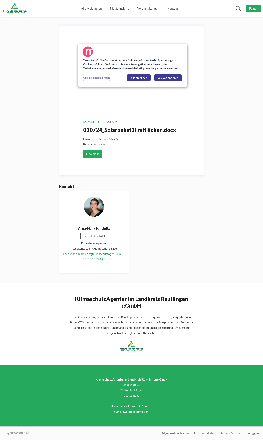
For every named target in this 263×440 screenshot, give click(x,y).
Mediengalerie (119, 8)
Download (93, 154)
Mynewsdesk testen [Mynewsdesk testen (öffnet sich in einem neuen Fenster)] (175, 433)
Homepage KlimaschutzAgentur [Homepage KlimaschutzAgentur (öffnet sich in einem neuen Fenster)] (132, 406)
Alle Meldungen (91, 8)
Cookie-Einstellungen (96, 77)
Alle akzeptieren (168, 77)
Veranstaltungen (148, 8)
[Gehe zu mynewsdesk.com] (17, 433)
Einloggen (252, 433)
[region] (132, 65)
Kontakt (172, 8)
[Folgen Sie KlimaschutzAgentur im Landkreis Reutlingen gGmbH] (253, 8)
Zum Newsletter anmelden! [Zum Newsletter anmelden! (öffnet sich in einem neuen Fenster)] (131, 411)
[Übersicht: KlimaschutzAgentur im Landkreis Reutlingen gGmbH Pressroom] (15, 8)
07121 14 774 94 (94, 259)
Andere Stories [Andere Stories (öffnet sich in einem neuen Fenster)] (230, 433)
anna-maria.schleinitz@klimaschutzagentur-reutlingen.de (94, 254)
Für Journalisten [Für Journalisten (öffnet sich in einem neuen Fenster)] (204, 433)
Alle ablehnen (138, 77)
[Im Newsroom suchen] (238, 8)
